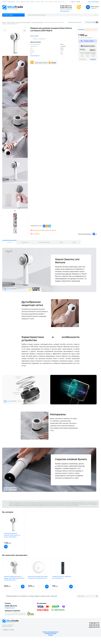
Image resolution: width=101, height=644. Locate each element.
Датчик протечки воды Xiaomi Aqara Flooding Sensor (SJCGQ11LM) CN (38, 577)
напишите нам (62, 505)
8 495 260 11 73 (66, 6)
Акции (55, 1)
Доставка (4, 1)
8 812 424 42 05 (94, 625)
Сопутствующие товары (44, 242)
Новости (38, 1)
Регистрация (95, 1)
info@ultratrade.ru (10, 608)
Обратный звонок (64, 11)
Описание (9, 242)
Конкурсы (50, 635)
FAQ (64, 1)
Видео (74, 242)
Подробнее (93, 59)
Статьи (42, 1)
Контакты (51, 1)
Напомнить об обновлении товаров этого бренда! (44, 230)
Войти (89, 1)
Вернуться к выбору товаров (75, 22)
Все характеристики (34, 55)
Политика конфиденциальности (50, 632)
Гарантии (33, 1)
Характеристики (25, 242)
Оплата (17, 1)
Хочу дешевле (36, 233)
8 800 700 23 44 (66, 8)
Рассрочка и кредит (25, 1)
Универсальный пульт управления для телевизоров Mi (61, 577)
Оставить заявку (87, 41)
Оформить (92, 50)
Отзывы (61, 242)
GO (96, 596)
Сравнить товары (92, 22)
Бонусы (60, 1)
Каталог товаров (8, 15)
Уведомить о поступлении (91, 29)
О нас (46, 1)
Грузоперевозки (11, 1)
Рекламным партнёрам (50, 633)
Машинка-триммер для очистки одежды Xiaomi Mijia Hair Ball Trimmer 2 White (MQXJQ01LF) (14, 578)
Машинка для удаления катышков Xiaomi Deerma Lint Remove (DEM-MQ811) (12, 535)
